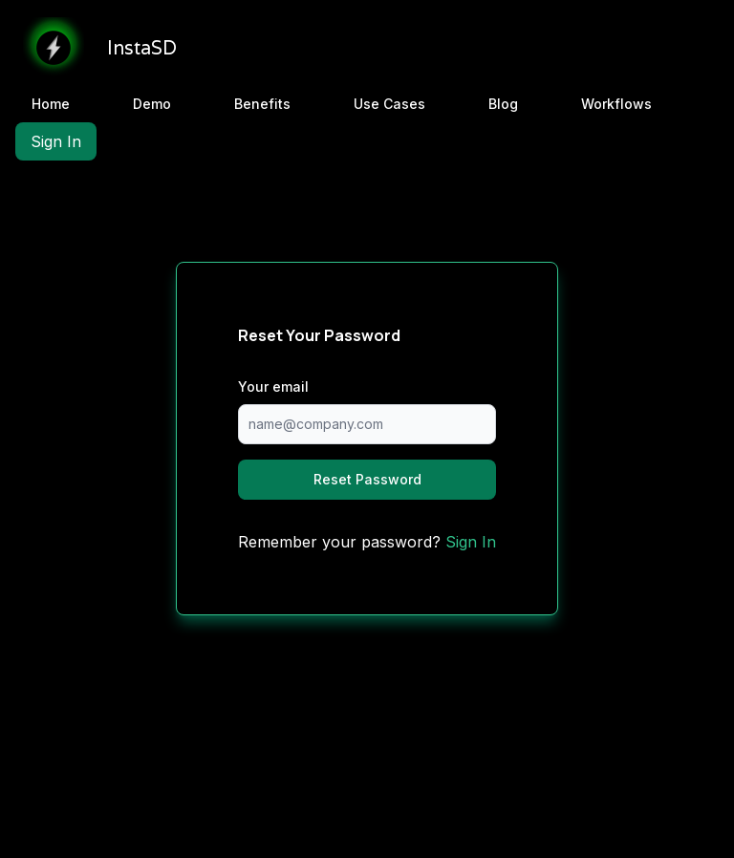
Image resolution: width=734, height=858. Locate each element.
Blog (503, 104)
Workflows (616, 104)
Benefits (262, 104)
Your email (273, 386)
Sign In (56, 141)
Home (51, 104)
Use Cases (389, 104)
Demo (152, 104)
